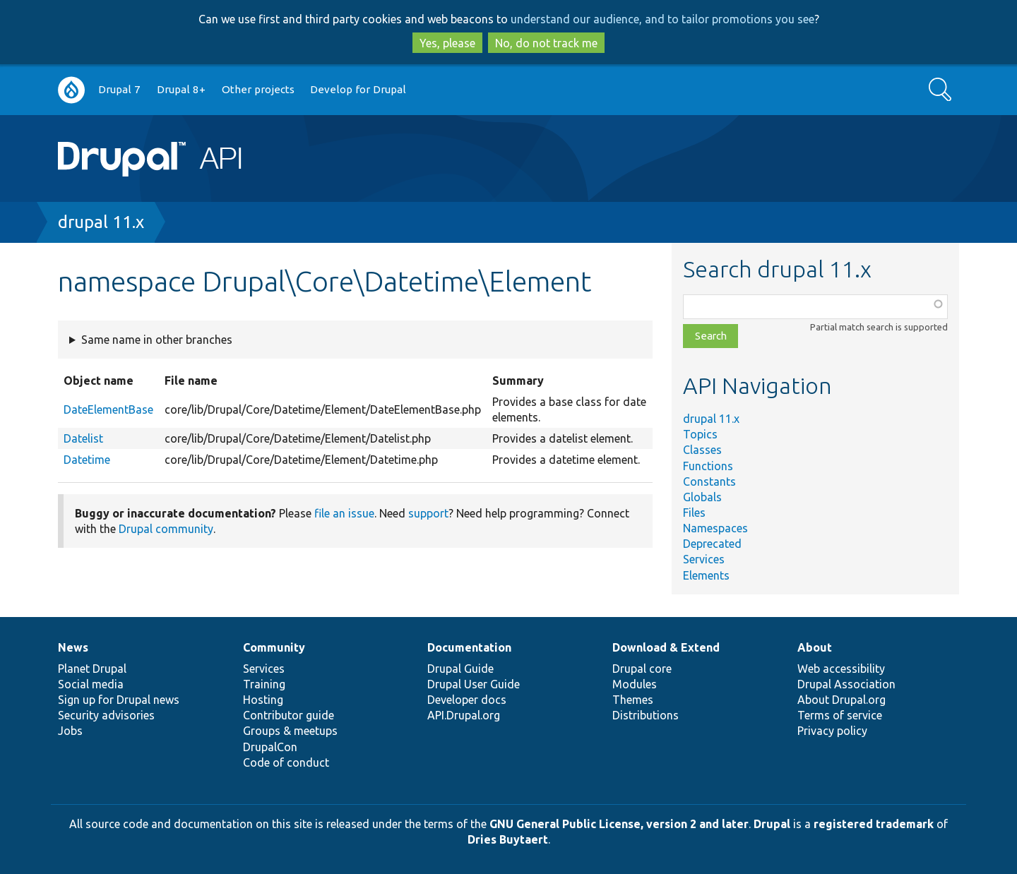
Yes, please (447, 43)
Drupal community (166, 528)
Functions (708, 466)
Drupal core (642, 668)
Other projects (258, 89)
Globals (702, 497)
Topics (700, 434)
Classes (702, 449)
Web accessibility (841, 668)
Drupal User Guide (473, 684)
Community (274, 647)
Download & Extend (666, 647)
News (73, 647)
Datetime (87, 459)
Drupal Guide (460, 668)
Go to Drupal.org (71, 90)
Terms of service (839, 715)
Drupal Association (846, 684)
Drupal (772, 824)
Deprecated (712, 543)
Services (704, 559)
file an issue (344, 513)
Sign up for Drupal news (118, 699)
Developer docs (466, 699)
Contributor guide (288, 715)
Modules (634, 684)
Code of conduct (286, 762)
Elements (706, 575)
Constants (709, 481)
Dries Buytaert (508, 839)
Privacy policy (832, 730)
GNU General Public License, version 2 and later (619, 824)
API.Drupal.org (463, 715)
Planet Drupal (92, 668)
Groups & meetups (290, 730)
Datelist (83, 438)
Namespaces (715, 528)
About (814, 647)
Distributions (645, 715)
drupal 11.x (101, 222)
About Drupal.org (841, 699)
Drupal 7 (119, 89)
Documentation (469, 647)
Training (264, 684)
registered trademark (874, 824)
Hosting (263, 699)
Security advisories (106, 715)
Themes (632, 699)
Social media (91, 684)
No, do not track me (546, 43)
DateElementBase (108, 409)
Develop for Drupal (358, 89)
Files (694, 512)
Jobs (70, 730)
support (428, 513)
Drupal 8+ (181, 89)
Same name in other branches (156, 339)
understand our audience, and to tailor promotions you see (662, 19)
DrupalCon (270, 747)
